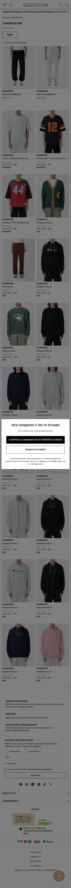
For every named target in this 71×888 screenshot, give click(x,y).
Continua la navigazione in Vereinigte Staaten (35, 440)
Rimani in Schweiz (36, 449)
